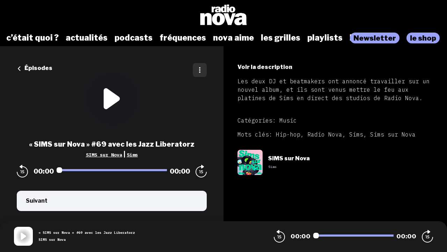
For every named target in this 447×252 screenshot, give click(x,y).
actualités (87, 38)
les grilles (280, 38)
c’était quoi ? (32, 38)
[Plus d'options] (200, 70)
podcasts (134, 38)
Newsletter (374, 38)
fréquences (183, 38)
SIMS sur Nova (104, 155)
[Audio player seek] (112, 170)
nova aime (233, 38)
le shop (423, 38)
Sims (132, 155)
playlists (325, 38)
